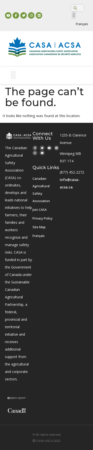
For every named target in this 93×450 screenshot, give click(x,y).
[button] (73, 15)
